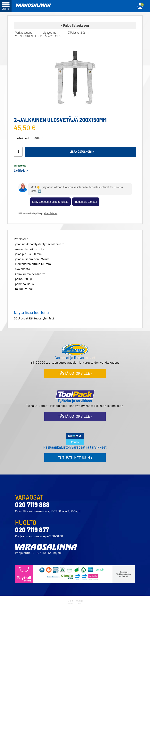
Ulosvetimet (50, 32)
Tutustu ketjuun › (75, 457)
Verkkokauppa (23, 32)
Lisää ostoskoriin (82, 151)
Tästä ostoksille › (75, 373)
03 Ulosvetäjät (76, 32)
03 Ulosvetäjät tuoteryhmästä (34, 318)
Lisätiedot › (21, 170)
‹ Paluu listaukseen (75, 25)
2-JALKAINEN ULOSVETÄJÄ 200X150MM (39, 36)
